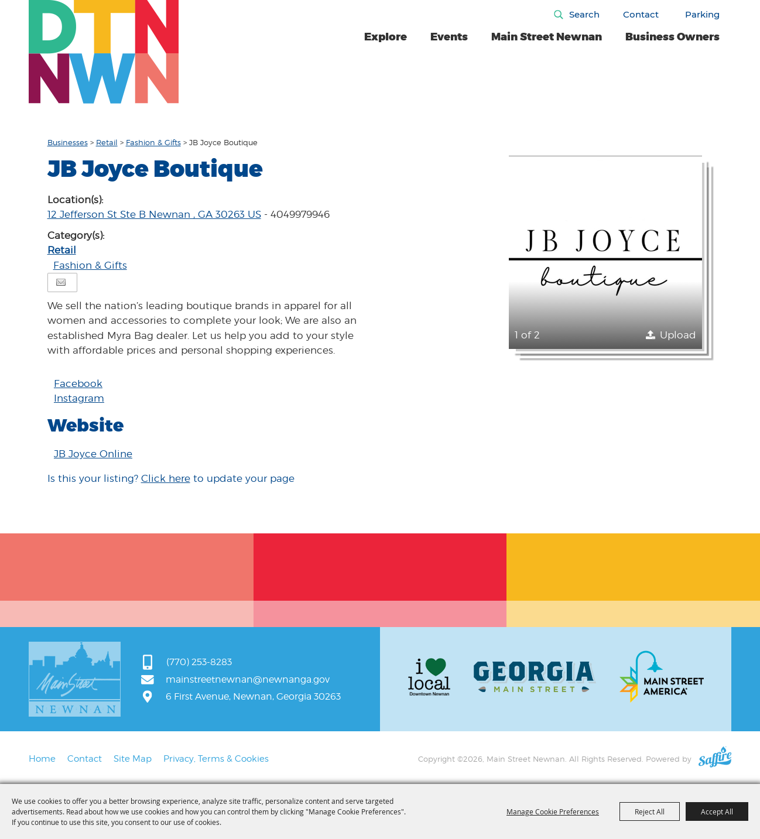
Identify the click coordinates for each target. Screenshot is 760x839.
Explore (385, 37)
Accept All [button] (717, 811)
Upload (678, 335)
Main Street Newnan (546, 37)
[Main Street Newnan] (104, 52)
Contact (641, 14)
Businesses (67, 142)
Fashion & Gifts (153, 142)
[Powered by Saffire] (715, 758)
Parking (702, 14)
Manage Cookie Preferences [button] (552, 811)
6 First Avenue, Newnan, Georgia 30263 (253, 696)
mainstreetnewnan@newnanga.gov (248, 679)
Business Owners (672, 37)
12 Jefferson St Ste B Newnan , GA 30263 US (154, 214)
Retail (107, 142)
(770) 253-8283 (199, 661)
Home (42, 759)
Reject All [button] (650, 811)
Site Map (133, 759)
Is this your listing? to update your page (171, 478)
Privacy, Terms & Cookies (216, 759)
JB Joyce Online (93, 454)
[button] (605, 252)
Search (584, 14)
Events (449, 37)
